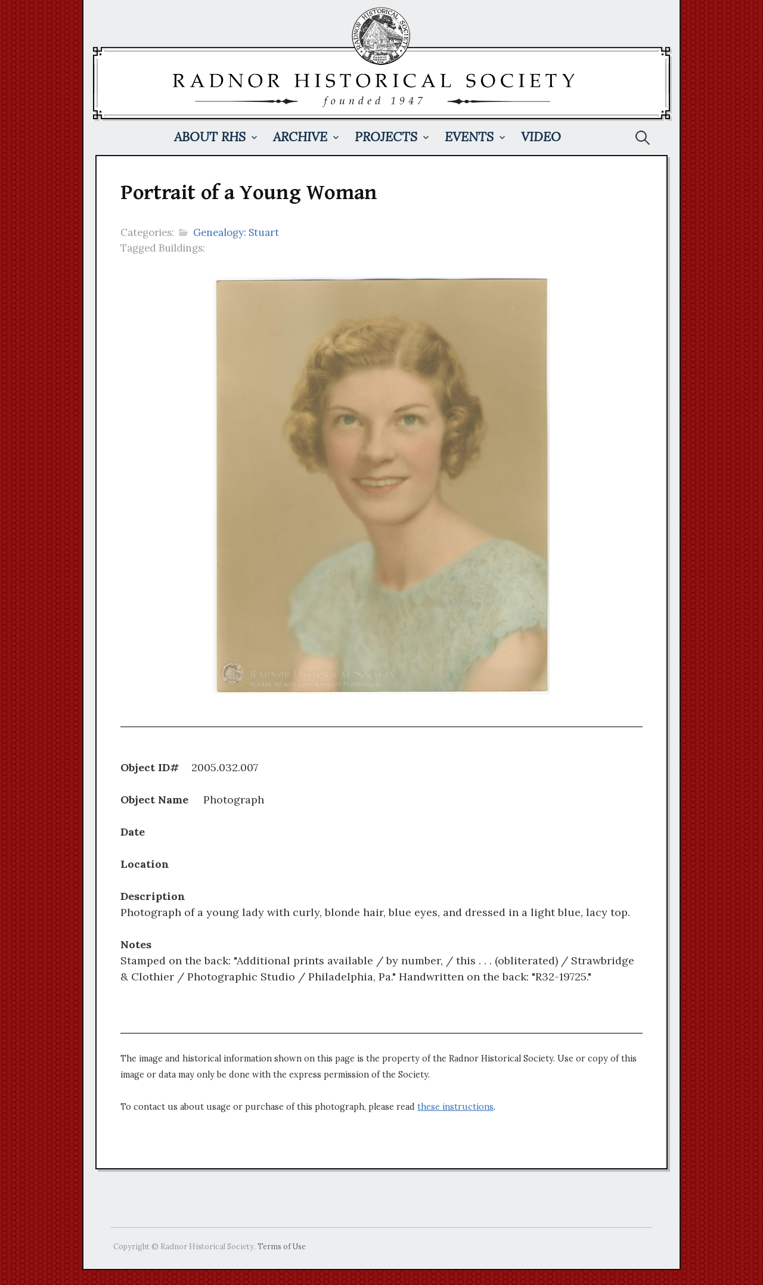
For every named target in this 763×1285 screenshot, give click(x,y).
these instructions (455, 1106)
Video (541, 137)
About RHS (210, 137)
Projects (386, 137)
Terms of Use (282, 1246)
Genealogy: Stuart (236, 232)
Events (469, 137)
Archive (300, 137)
